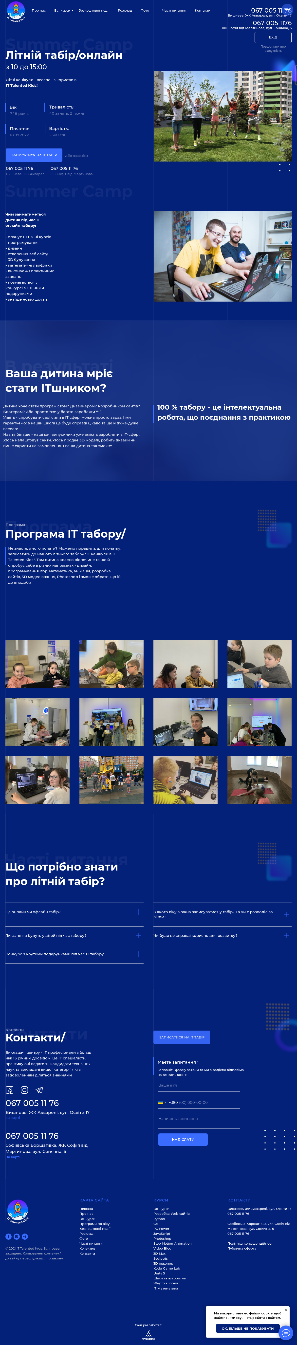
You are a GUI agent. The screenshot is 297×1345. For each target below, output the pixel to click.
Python (159, 1219)
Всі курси (62, 10)
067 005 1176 (272, 23)
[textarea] (199, 1121)
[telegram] (25, 1237)
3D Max (159, 1253)
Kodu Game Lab (166, 1268)
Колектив (87, 1248)
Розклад (125, 10)
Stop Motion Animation (172, 1243)
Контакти (202, 10)
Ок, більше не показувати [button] (248, 1328)
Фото (145, 10)
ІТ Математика (165, 1288)
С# (155, 1224)
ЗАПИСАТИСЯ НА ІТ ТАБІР (34, 155)
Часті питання (174, 10)
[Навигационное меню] (287, 9)
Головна (86, 1209)
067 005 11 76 (19, 168)
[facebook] (8, 1237)
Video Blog (162, 1248)
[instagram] (17, 1237)
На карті (13, 1118)
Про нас (39, 10)
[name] (199, 1085)
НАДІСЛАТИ (183, 1139)
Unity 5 (159, 1273)
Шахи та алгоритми (169, 1278)
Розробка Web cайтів (171, 1214)
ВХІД (273, 37)
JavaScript (161, 1234)
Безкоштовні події (94, 10)
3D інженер (163, 1263)
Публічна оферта (241, 1248)
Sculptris (160, 1258)
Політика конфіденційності (250, 1243)
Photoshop (162, 1238)
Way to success (166, 1283)
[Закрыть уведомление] (285, 1310)
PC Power (161, 1229)
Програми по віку (94, 1224)
